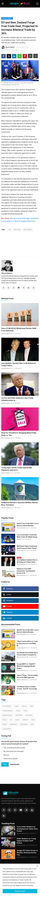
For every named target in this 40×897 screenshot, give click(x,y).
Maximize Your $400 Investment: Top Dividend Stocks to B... (26, 571)
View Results (14, 764)
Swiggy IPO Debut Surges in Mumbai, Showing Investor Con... (27, 853)
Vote (5, 764)
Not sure (6, 755)
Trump (18, 710)
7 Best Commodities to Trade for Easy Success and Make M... (27, 643)
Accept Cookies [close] (20, 891)
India (32, 720)
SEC (32, 724)
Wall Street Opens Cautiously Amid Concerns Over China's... (27, 547)
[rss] (3, 815)
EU (10, 229)
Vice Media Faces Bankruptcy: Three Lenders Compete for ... (27, 654)
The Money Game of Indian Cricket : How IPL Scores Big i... (27, 689)
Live (19, 557)
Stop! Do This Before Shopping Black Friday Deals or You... (18, 434)
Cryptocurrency (7, 715)
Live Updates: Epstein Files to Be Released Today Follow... (18, 364)
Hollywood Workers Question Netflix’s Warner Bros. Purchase (19, 504)
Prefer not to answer (11, 758)
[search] (37, 3)
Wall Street (19, 715)
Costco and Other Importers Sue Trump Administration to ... (17, 399)
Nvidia (17, 720)
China (25, 710)
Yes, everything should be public (14, 748)
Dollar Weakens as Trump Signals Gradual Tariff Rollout (26, 841)
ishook (19, 539)
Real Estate (23, 724)
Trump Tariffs (7, 729)
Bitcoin (24, 706)
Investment (13, 724)
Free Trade (17, 229)
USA (31, 706)
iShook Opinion (6, 273)
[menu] (2, 3)
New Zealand (28, 229)
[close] (37, 866)
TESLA (5, 720)
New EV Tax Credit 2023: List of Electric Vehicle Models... (28, 524)
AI (11, 720)
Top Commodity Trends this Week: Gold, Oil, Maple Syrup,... (28, 536)
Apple (4, 724)
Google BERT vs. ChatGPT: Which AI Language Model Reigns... (26, 666)
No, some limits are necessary (14, 751)
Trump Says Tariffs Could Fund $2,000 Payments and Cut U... (16, 469)
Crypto (17, 706)
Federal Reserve (7, 710)
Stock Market (7, 706)
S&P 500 (25, 720)
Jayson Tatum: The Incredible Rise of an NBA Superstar (27, 676)
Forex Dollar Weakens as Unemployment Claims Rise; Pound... (27, 829)
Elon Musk (29, 715)
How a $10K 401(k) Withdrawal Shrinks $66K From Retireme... (18, 329)
